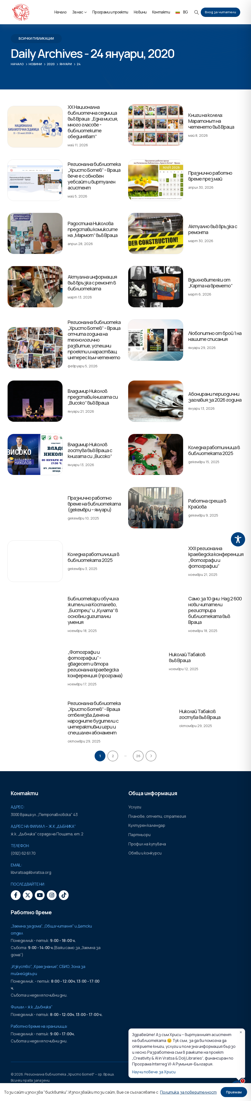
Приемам (234, 1092)
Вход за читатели (220, 12)
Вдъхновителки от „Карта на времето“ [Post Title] (210, 282)
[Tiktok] (64, 895)
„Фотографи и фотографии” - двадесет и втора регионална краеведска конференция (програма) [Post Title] (95, 664)
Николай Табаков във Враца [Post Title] (187, 657)
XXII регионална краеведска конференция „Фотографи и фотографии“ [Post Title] (215, 557)
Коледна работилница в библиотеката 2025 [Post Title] (214, 450)
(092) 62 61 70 (23, 853)
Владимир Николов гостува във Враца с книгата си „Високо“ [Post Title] (90, 450)
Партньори (139, 834)
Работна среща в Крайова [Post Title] (185, 497)
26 (138, 756)
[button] (197, 12)
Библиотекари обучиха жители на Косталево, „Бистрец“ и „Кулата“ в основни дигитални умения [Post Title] (93, 610)
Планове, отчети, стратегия (157, 816)
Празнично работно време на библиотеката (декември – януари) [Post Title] (94, 504)
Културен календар (146, 825)
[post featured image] (35, 127)
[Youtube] (40, 895)
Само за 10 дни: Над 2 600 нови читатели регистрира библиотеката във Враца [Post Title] (215, 610)
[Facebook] (16, 895)
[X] (28, 895)
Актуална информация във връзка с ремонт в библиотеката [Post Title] (92, 282)
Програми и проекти (110, 12)
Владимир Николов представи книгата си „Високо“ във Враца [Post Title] (93, 397)
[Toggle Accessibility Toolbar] (238, 539)
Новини (140, 12)
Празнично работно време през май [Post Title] (210, 176)
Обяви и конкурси (145, 853)
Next (151, 756)
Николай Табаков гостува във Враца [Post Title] (199, 714)
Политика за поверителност (188, 1092)
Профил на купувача (147, 844)
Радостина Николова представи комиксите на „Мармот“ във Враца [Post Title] (93, 229)
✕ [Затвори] (240, 1032)
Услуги (134, 807)
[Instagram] (52, 895)
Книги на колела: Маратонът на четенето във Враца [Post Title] (211, 121)
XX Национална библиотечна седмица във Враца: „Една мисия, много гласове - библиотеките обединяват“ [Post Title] (93, 122)
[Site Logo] (20, 12)
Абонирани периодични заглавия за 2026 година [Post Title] (214, 397)
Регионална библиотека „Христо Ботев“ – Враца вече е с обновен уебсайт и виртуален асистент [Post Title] (94, 176)
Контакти (161, 12)
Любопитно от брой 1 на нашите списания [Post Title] (214, 336)
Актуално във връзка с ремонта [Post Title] (212, 229)
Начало (60, 12)
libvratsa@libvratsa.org (31, 872)
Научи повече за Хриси (154, 1072)
